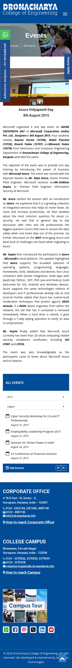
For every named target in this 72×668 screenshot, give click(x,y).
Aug (53, 46)
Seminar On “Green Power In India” (32, 442)
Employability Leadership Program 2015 (35, 431)
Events (15, 46)
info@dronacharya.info (21, 515)
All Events (30, 46)
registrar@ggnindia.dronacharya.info (30, 566)
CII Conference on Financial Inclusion (33, 454)
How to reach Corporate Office (28, 522)
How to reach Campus (21, 572)
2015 (43, 46)
